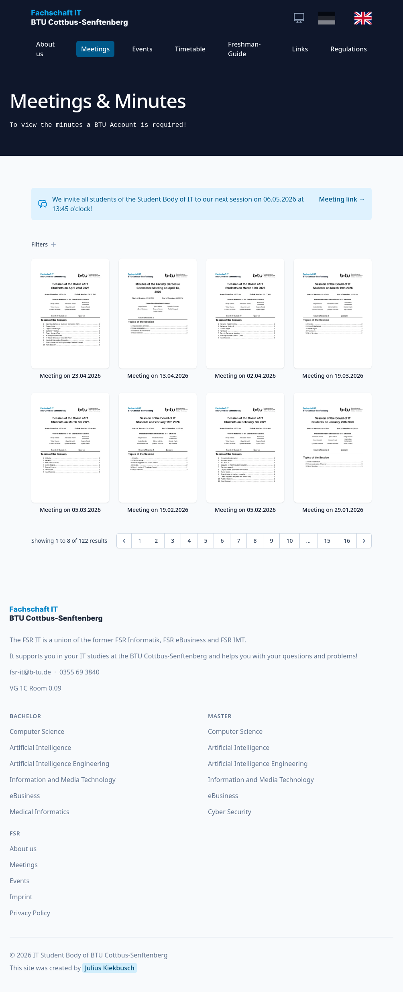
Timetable (190, 49)
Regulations (348, 49)
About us (45, 49)
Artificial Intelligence (40, 747)
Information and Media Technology (63, 779)
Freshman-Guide (244, 49)
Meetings (95, 49)
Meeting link (342, 199)
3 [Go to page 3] (172, 540)
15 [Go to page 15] (327, 540)
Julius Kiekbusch (109, 967)
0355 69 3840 (79, 672)
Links (300, 49)
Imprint (21, 896)
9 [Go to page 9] (271, 540)
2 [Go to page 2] (156, 540)
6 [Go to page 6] (222, 540)
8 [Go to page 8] (254, 540)
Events (142, 49)
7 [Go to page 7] (238, 540)
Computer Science (37, 731)
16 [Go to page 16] (347, 540)
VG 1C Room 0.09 (35, 688)
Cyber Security (229, 811)
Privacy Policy (30, 912)
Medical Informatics (39, 811)
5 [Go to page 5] (205, 540)
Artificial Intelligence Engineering (60, 763)
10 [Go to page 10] (289, 540)
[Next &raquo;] (364, 540)
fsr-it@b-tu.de (31, 672)
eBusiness (25, 795)
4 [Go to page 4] (189, 540)
